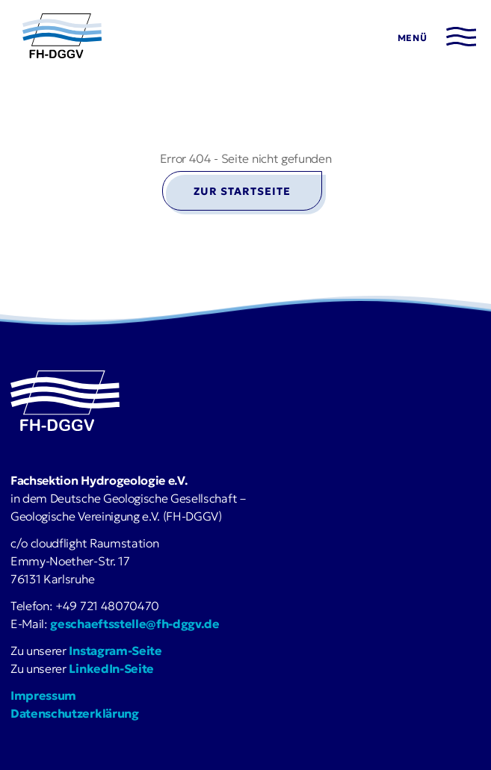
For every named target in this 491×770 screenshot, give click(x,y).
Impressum (43, 695)
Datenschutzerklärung (74, 713)
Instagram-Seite (115, 650)
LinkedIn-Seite (111, 668)
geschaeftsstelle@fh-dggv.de (134, 623)
